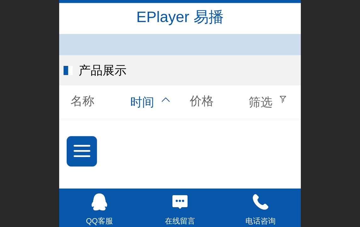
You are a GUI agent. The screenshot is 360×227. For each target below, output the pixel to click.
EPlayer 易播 (179, 17)
